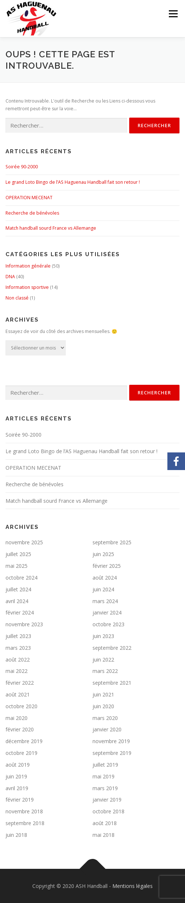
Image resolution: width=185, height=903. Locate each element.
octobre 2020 (21, 706)
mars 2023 (18, 647)
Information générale (28, 266)
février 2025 (106, 565)
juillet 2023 (18, 636)
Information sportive (27, 287)
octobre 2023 (108, 624)
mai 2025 (17, 565)
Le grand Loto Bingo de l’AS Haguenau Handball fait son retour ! (73, 182)
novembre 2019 (111, 741)
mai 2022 (17, 670)
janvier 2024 (106, 612)
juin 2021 (103, 694)
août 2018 (104, 823)
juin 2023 (103, 636)
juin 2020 (103, 706)
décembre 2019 (24, 741)
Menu (173, 14)
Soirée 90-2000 (22, 167)
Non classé (17, 298)
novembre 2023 (24, 624)
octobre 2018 (108, 811)
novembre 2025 (24, 542)
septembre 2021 (111, 682)
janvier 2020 (106, 729)
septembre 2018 (25, 823)
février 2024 (20, 612)
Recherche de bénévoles (32, 213)
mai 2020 (17, 717)
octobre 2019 (21, 752)
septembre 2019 (111, 752)
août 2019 (18, 764)
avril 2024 (17, 601)
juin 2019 (16, 776)
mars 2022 (105, 670)
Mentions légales (132, 885)
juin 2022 (103, 659)
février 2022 (20, 682)
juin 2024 (103, 589)
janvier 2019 (106, 799)
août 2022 (18, 659)
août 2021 (18, 694)
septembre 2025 (111, 542)
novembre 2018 (24, 811)
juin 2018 (16, 834)
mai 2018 (103, 834)
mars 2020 (105, 717)
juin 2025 (103, 554)
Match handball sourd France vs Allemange (51, 228)
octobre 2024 (21, 577)
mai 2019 (103, 776)
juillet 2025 (18, 554)
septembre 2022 (111, 647)
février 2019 (20, 799)
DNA (10, 276)
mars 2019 (105, 788)
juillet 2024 (18, 589)
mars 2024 (105, 601)
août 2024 (104, 577)
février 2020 (20, 729)
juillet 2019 (105, 764)
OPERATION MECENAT (29, 197)
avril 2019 (17, 788)
